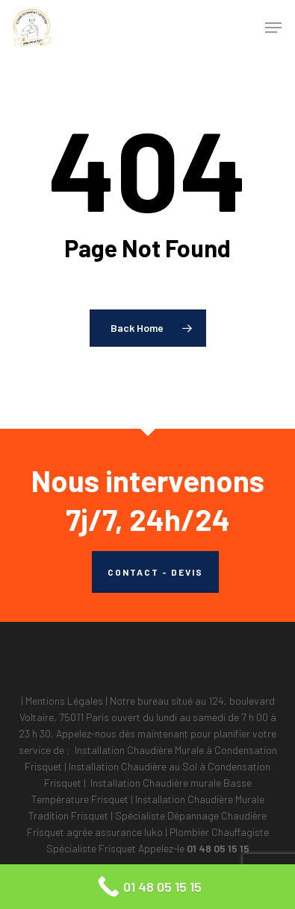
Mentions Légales (64, 700)
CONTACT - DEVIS (155, 572)
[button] (273, 27)
